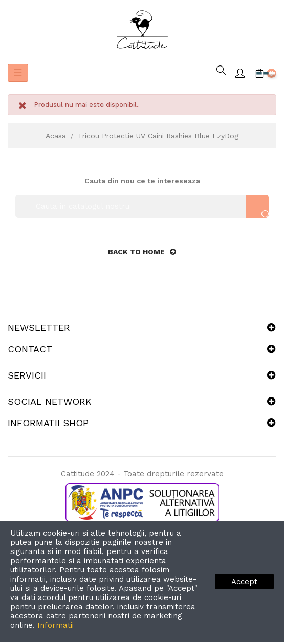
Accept (244, 581)
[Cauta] (142, 206)
